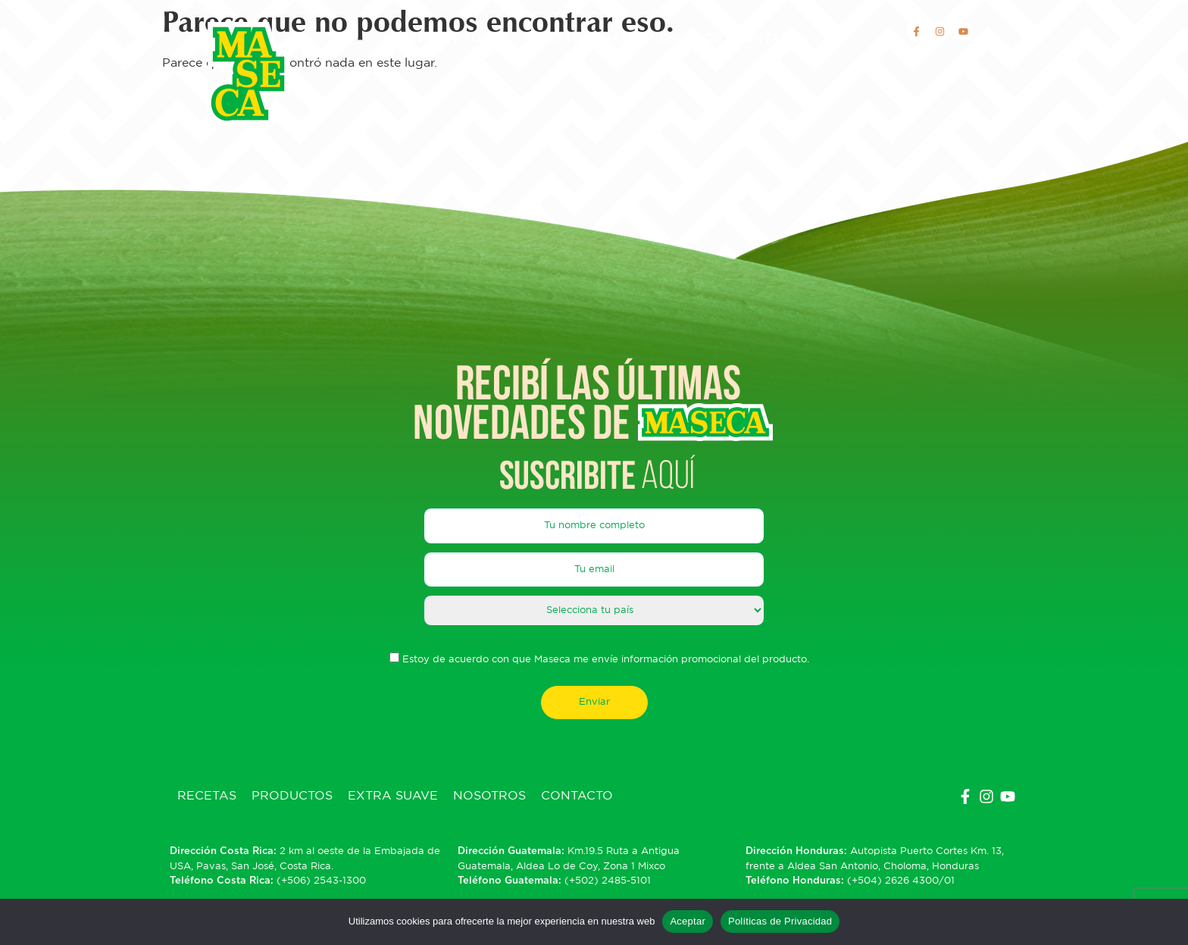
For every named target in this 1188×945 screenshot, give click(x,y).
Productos (494, 39)
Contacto (770, 39)
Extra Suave (592, 39)
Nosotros (685, 39)
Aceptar (687, 921)
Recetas (412, 39)
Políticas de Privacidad (780, 921)
